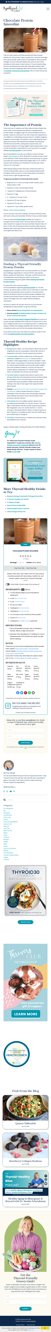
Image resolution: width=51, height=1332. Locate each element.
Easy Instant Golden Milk (16, 505)
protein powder (15, 150)
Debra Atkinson (13, 156)
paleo (5, 835)
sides (5, 844)
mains (5, 833)
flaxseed (27, 621)
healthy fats (27, 359)
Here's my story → (9, 787)
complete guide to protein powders (21, 334)
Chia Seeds (11, 401)
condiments (7, 815)
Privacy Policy (20, 1325)
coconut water (19, 602)
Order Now (25, 922)
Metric (27, 589)
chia (20, 621)
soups (5, 846)
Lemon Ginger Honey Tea (16, 512)
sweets (5, 851)
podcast (6, 837)
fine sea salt (21, 618)
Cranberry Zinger (13, 502)
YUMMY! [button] (25, 1308)
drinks (5, 820)
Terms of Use (31, 1325)
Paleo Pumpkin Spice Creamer (18, 508)
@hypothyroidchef (21, 706)
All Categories (8, 808)
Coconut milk (12, 356)
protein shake (20, 219)
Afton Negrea (31, 1321)
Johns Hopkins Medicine (17, 210)
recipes (6, 840)
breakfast (6, 813)
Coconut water (12, 375)
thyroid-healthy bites (10, 855)
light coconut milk (20, 598)
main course (7, 831)
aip (4, 811)
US (23, 589)
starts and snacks (9, 848)
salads (5, 842)
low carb (6, 828)
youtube (6, 860)
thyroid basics (8, 853)
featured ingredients (10, 822)
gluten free (7, 824)
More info (30, 1330)
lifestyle (6, 826)
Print (25, 544)
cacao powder (24, 611)
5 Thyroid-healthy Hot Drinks (18, 499)
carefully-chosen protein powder (17, 71)
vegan (5, 857)
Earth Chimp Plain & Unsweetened (29, 310)
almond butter (24, 608)
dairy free (7, 817)
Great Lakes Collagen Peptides (25, 319)
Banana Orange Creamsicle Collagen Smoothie (25, 496)
